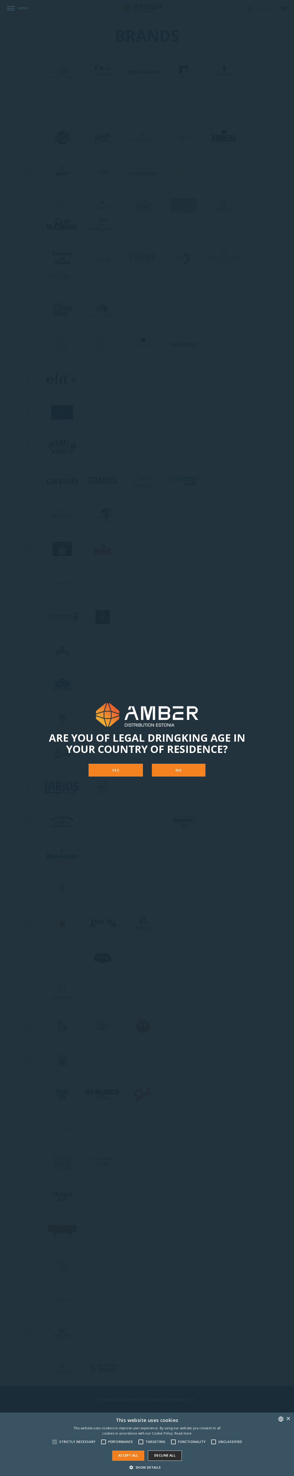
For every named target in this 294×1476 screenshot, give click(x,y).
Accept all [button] (128, 1455)
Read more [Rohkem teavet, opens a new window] (183, 1433)
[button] (147, 1467)
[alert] (147, 1444)
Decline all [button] (165, 1455)
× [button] (288, 1419)
